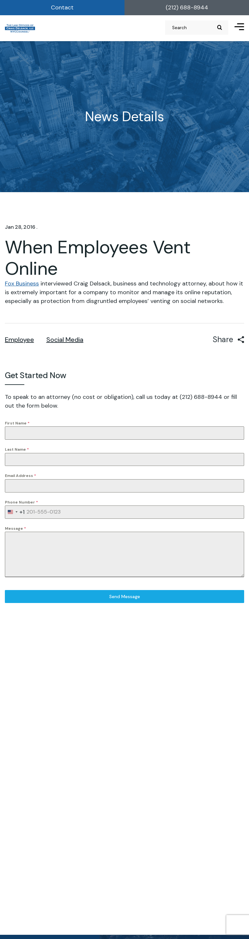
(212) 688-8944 (187, 7)
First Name (17, 423)
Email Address (20, 475)
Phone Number (21, 502)
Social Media (64, 339)
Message (15, 528)
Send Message (124, 596)
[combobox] (15, 512)
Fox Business (22, 283)
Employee (19, 339)
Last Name (17, 449)
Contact (62, 7)
